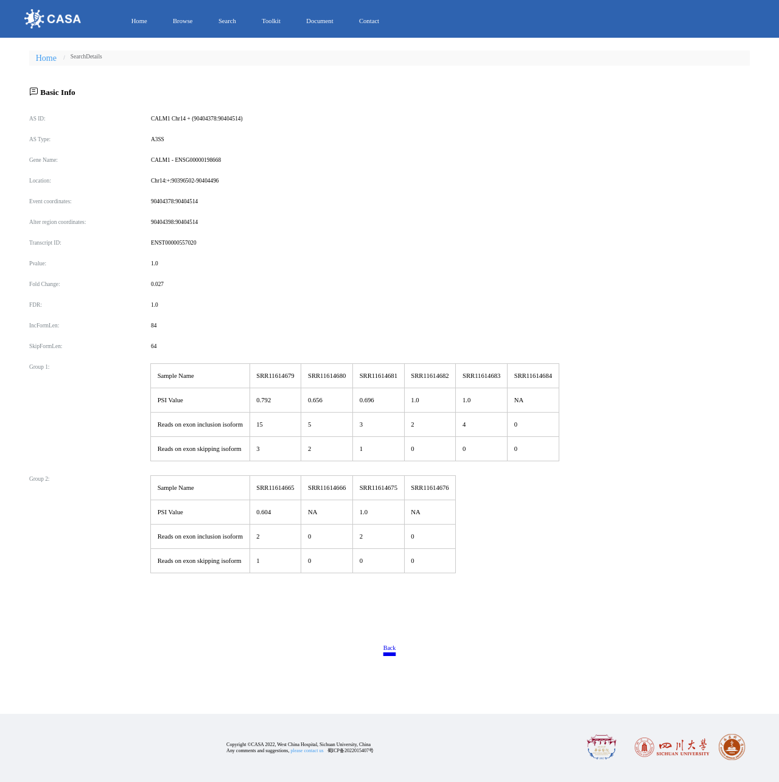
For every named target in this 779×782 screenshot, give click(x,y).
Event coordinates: (50, 201)
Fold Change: (44, 284)
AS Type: (40, 139)
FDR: (35, 305)
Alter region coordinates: (57, 222)
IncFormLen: (44, 326)
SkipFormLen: (45, 346)
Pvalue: (37, 263)
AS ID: (37, 119)
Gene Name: (43, 160)
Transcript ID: (45, 243)
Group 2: (39, 479)
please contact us (306, 750)
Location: (40, 181)
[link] (78, 57)
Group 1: (39, 367)
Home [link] (46, 58)
